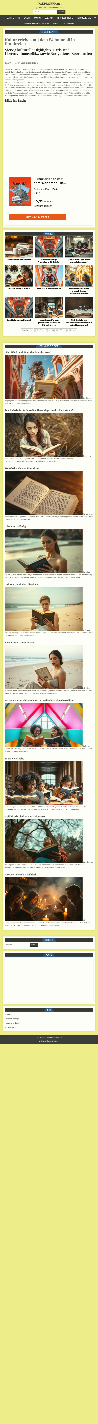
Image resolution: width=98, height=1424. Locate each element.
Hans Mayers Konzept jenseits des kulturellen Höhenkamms (49, 322)
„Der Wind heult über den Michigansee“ (28, 352)
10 (53, 330)
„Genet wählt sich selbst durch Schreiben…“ (79, 261)
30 (61, 330)
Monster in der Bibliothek (49, 288)
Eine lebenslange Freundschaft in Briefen (49, 261)
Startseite (10, 18)
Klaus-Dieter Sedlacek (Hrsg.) (22, 62)
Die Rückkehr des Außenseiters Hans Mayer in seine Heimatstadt (79, 322)
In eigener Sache (14, 758)
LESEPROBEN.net (48, 3)
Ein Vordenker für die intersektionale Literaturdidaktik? (79, 291)
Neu (19, 18)
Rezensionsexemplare (84, 18)
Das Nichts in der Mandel (19, 320)
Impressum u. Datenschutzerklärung (36, 23)
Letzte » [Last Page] (73, 330)
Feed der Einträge (12, 1019)
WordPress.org (11, 1027)
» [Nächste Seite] (67, 330)
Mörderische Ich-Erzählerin (21, 874)
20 (57, 330)
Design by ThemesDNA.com (49, 1041)
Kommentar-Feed (12, 1023)
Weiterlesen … (26, 403)
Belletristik (49, 18)
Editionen (27, 18)
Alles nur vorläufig (15, 526)
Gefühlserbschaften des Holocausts (25, 816)
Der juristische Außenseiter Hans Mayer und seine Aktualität (39, 410)
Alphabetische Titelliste (65, 18)
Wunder (55, 23)
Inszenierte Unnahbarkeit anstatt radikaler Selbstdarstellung (39, 700)
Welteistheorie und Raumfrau (22, 468)
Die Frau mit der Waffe (19, 288)
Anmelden (9, 1014)
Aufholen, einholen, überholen (22, 584)
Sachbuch (37, 18)
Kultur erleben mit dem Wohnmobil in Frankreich (40, 41)
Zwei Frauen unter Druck (19, 642)
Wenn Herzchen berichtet (19, 259)
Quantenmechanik (68, 23)
